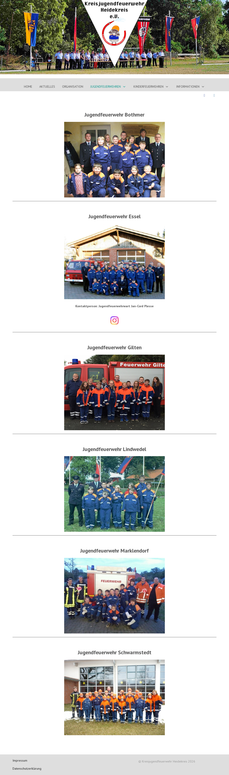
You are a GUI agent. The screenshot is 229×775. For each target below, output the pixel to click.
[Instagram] (214, 95)
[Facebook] (204, 95)
